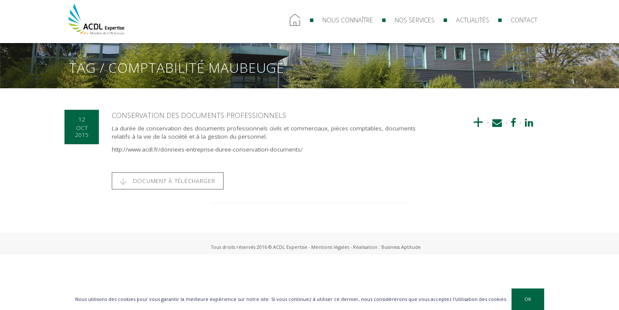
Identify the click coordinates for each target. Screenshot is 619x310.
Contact (524, 20)
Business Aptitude (401, 247)
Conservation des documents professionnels (199, 115)
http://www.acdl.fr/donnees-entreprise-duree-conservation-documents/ (207, 149)
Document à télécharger (167, 181)
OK (527, 299)
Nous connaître (347, 20)
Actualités (472, 20)
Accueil (295, 20)
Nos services (415, 20)
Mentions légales (330, 247)
